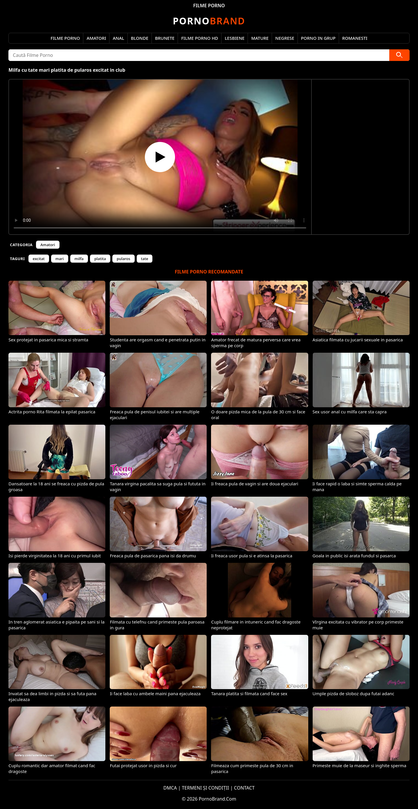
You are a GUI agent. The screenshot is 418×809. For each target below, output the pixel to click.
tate (144, 258)
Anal (118, 38)
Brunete (164, 38)
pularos (123, 258)
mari (59, 258)
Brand (209, 21)
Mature (260, 38)
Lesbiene (234, 38)
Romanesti (354, 38)
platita (100, 258)
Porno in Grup (318, 38)
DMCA (170, 788)
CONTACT (244, 788)
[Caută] (399, 55)
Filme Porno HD (199, 38)
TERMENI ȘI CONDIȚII (205, 788)
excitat (39, 258)
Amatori (96, 38)
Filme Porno (65, 38)
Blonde (139, 38)
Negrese (284, 38)
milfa (79, 258)
